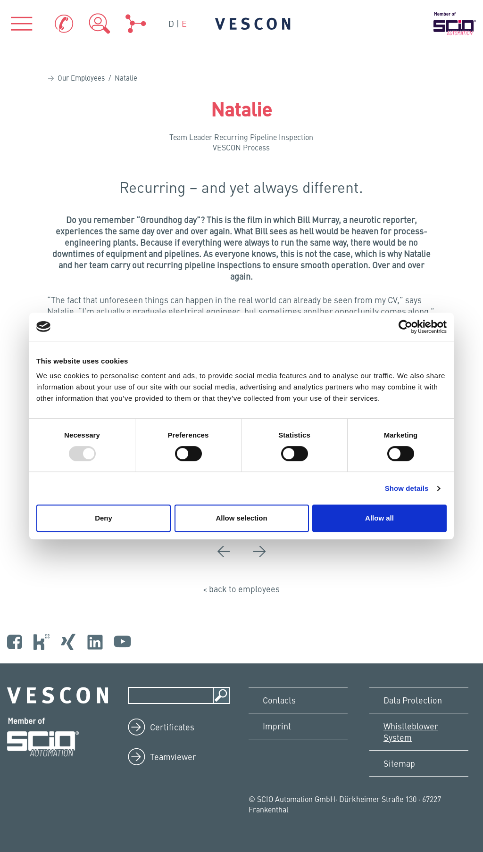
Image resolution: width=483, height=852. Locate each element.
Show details (407, 488)
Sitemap (399, 763)
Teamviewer (173, 756)
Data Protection (412, 700)
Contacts (279, 700)
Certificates (172, 727)
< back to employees (241, 589)
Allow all (379, 518)
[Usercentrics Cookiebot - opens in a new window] (405, 327)
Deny (103, 518)
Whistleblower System (410, 731)
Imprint (277, 726)
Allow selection (241, 518)
